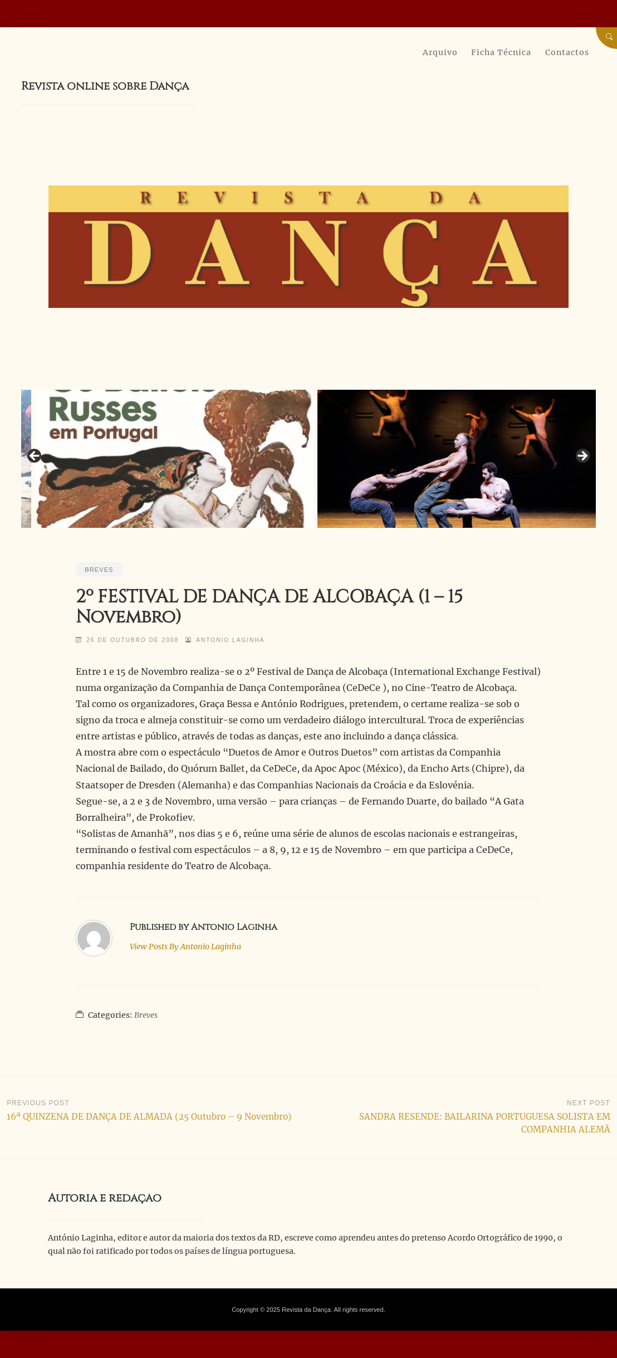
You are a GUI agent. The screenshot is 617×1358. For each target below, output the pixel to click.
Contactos (567, 52)
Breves (99, 569)
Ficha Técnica (501, 52)
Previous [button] (35, 456)
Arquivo (440, 52)
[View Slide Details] (174, 459)
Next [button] (582, 456)
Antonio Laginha (230, 640)
